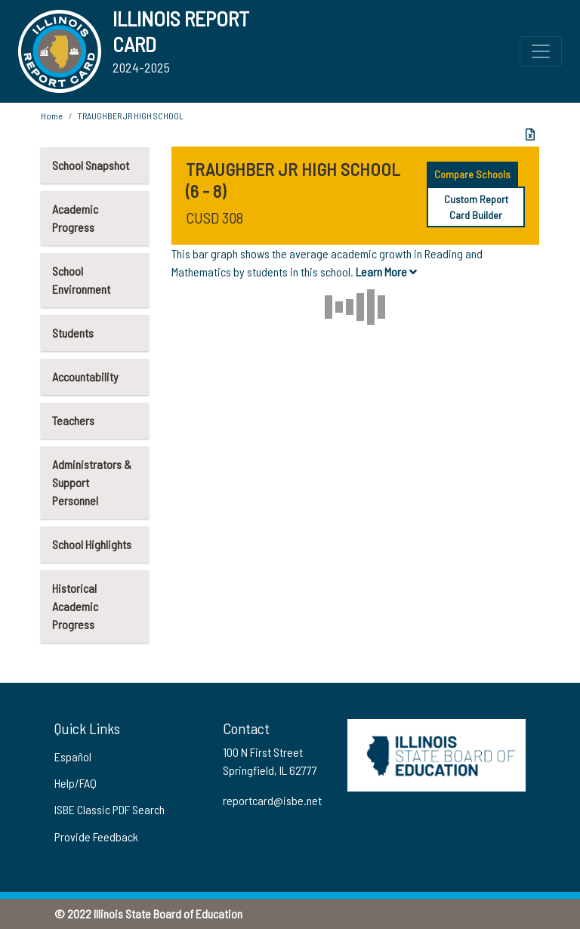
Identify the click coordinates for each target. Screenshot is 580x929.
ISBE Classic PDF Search (109, 809)
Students (73, 333)
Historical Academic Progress (75, 606)
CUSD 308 (214, 217)
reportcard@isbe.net (272, 800)
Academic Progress (75, 218)
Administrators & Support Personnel (91, 482)
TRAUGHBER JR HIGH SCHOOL (131, 115)
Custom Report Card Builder (476, 207)
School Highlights (91, 544)
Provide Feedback (96, 836)
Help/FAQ (75, 783)
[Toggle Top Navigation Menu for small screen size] (541, 51)
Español (72, 756)
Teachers (73, 420)
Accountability (85, 376)
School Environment (81, 280)
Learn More (386, 271)
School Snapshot (90, 165)
